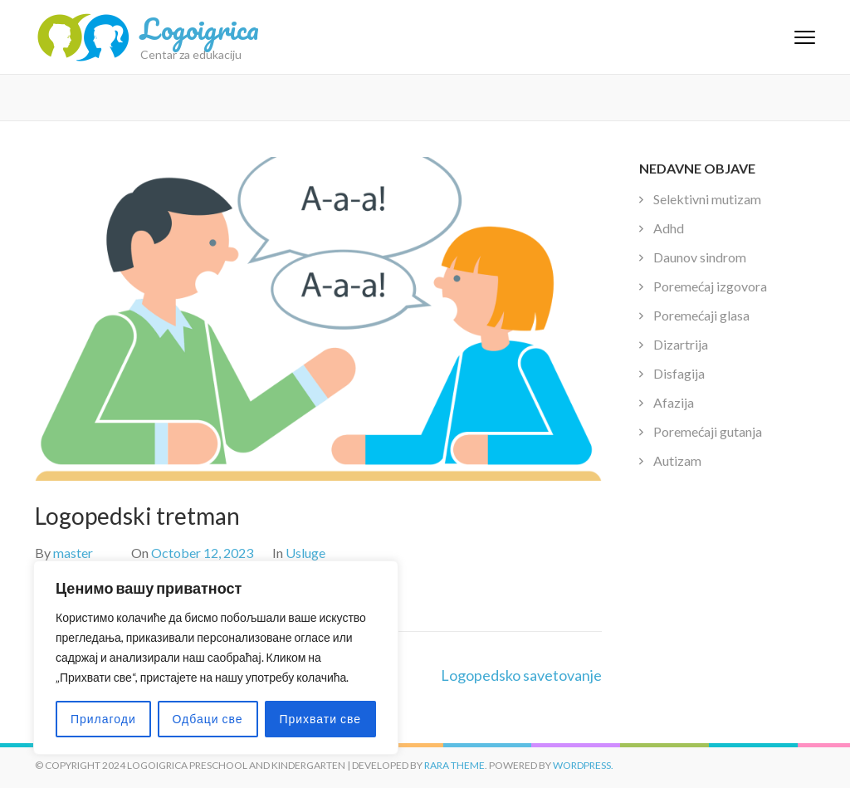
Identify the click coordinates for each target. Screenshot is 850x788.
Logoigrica (199, 28)
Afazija (673, 402)
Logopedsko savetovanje (521, 675)
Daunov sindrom (699, 257)
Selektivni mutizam (707, 199)
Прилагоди (103, 719)
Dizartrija (680, 344)
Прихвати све (320, 719)
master (73, 552)
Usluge (305, 552)
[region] (215, 657)
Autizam (677, 460)
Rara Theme (454, 765)
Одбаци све (208, 719)
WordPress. (583, 765)
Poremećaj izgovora (710, 286)
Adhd (668, 228)
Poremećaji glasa (701, 315)
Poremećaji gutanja (707, 431)
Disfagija (679, 373)
